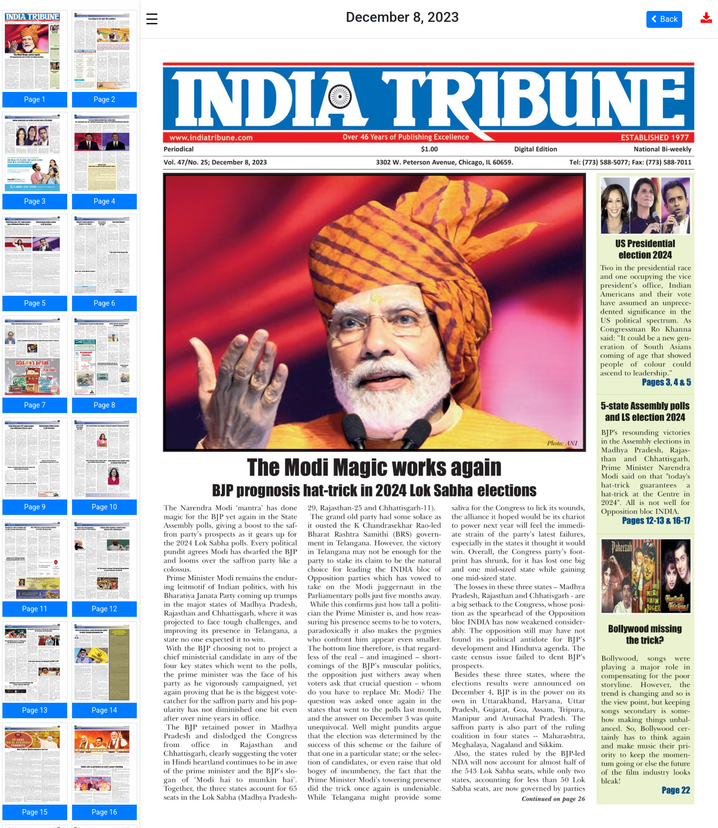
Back (664, 19)
